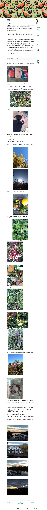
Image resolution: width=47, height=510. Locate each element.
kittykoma (38, 35)
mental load (8, 20)
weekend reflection (25, 17)
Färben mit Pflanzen (27, 10)
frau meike (38, 41)
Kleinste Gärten (37, 11)
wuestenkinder (38, 26)
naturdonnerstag (32, 13)
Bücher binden (37, 8)
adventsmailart (25, 8)
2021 (37, 51)
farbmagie (38, 42)
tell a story (37, 15)
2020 (37, 52)
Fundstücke (18, 11)
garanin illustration (38, 38)
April (37, 63)
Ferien (32, 10)
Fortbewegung (36, 10)
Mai (37, 62)
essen (17, 10)
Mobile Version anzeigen (20, 503)
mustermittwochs (20, 13)
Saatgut (16, 15)
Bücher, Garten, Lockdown (38, 56)
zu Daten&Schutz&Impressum (33, 17)
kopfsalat (8, 13)
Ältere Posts (32, 502)
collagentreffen (9, 10)
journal (33, 11)
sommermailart (27, 15)
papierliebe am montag (10, 15)
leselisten (15, 13)
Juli (37, 60)
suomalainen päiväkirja (38, 31)
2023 (37, 49)
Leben (12, 13)
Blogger (39, 508)
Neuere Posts (8, 502)
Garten (29, 11)
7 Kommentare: (16, 58)
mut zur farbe (27, 13)
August (38, 59)
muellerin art (38, 34)
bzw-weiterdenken (38, 44)
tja (7, 17)
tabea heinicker (38, 30)
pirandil (37, 32)
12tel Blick (8, 8)
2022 (37, 50)
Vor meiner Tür (18, 17)
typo (9, 17)
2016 (37, 69)
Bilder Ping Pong (31, 8)
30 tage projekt (13, 8)
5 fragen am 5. (19, 8)
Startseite (21, 502)
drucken (14, 10)
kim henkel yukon (38, 36)
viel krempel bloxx (38, 27)
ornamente (38, 13)
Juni (37, 61)
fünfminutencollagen (24, 11)
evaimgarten (13, 4)
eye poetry (20, 10)
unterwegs (13, 17)
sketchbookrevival (21, 15)
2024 (37, 48)
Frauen (8, 11)
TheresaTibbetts (34, 508)
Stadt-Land (33, 15)
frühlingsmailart (12, 11)
